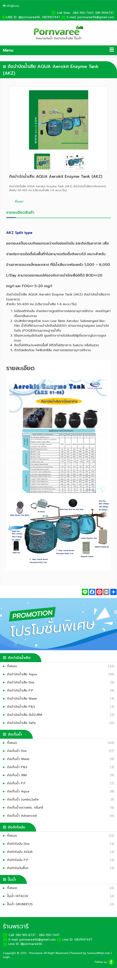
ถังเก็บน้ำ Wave (19, 759)
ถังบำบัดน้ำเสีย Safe (22, 723)
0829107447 (51, 17)
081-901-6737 (26, 935)
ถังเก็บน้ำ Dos (18, 751)
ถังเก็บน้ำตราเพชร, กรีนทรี (26, 807)
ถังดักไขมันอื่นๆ (18, 868)
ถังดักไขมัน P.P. (19, 860)
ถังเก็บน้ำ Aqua (19, 791)
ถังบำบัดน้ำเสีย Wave (23, 698)
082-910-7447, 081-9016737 (93, 13)
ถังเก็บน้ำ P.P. (17, 783)
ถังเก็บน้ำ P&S (18, 767)
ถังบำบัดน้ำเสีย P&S (22, 706)
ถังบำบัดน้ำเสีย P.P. (21, 690)
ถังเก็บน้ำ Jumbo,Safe (23, 799)
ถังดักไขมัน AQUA (21, 851)
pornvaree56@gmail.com (96, 17)
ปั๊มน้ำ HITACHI (18, 896)
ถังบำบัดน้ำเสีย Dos (21, 682)
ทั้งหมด (13, 666)
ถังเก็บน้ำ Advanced (23, 815)
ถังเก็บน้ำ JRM (18, 775)
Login (6, 957)
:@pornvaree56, (29, 17)
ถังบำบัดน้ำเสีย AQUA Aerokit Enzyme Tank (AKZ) (55, 176)
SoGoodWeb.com (98, 953)
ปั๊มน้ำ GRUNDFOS (21, 904)
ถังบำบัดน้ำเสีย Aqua (23, 674)
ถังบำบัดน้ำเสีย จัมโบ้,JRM (25, 714)
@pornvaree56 (31, 944)
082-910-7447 (49, 935)
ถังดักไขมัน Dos (19, 843)
